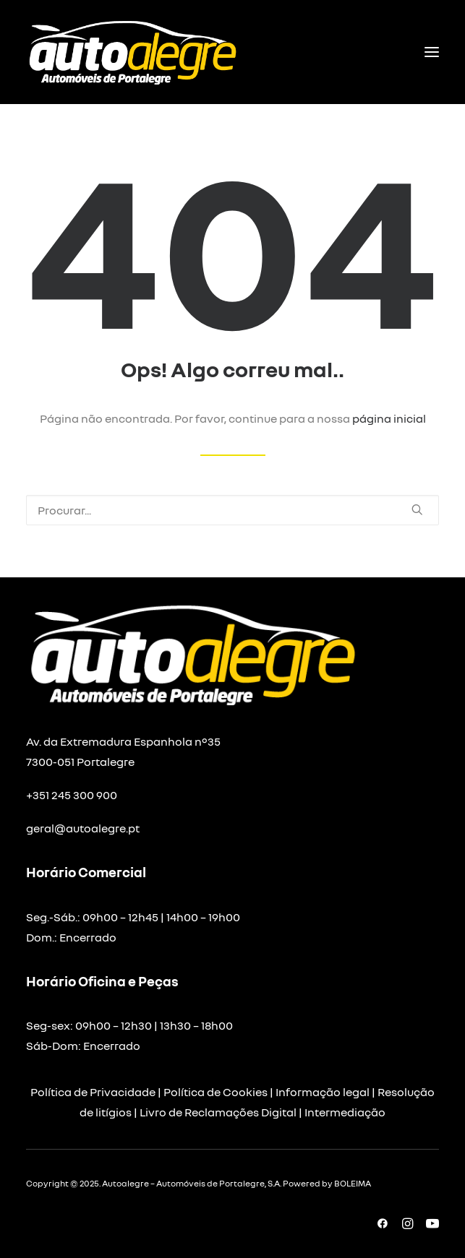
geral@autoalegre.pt (83, 828)
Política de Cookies (215, 1092)
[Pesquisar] (232, 510)
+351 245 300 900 (71, 795)
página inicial (389, 418)
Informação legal (323, 1092)
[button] (431, 52)
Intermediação (344, 1112)
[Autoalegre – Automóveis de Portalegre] (131, 52)
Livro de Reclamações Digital (218, 1112)
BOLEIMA (352, 1183)
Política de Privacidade (92, 1092)
